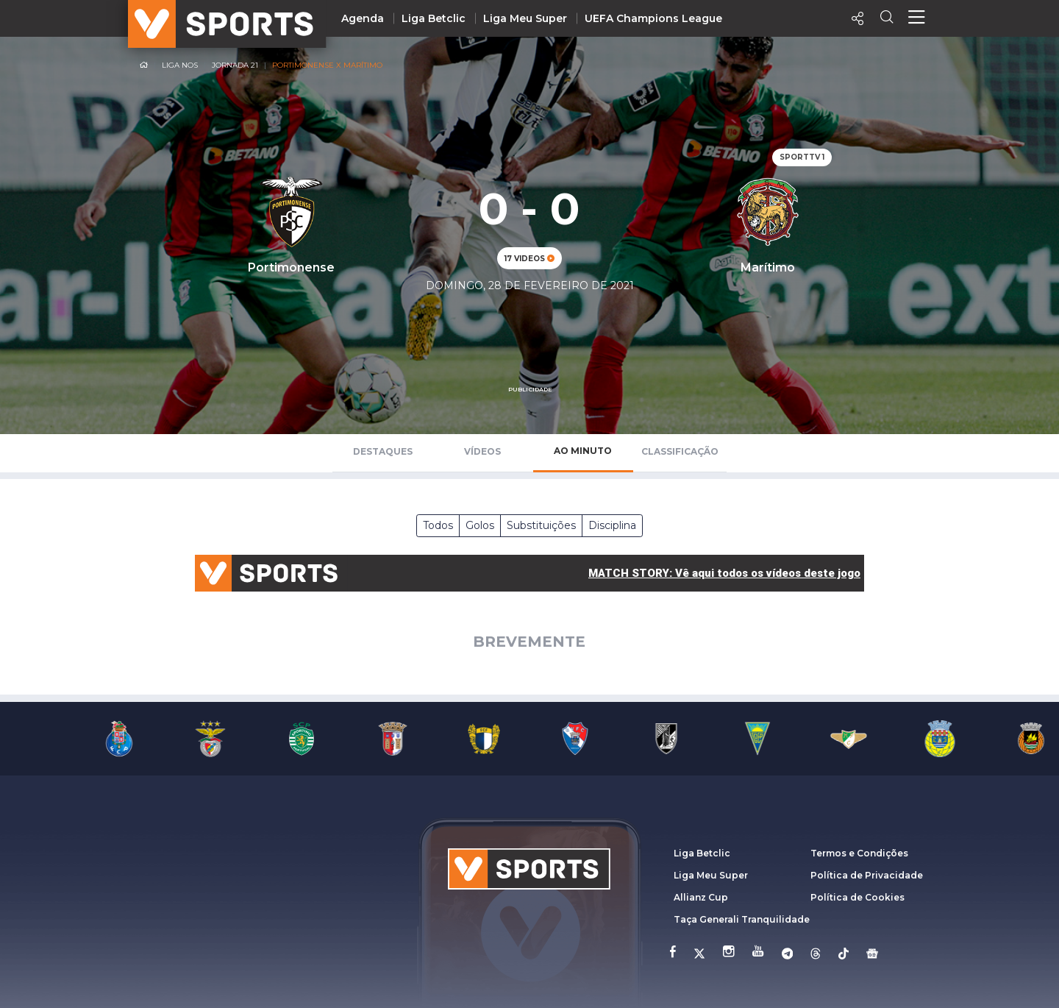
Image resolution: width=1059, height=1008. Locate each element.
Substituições (541, 525)
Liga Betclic (434, 18)
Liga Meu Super (525, 18)
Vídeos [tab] (482, 451)
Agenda (362, 18)
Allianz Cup (701, 897)
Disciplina (612, 525)
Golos (480, 525)
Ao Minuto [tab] (583, 450)
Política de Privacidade (866, 875)
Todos (438, 525)
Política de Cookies (857, 897)
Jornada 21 (235, 65)
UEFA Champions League (653, 18)
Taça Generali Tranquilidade (742, 919)
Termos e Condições (859, 853)
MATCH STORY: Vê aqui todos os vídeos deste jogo (724, 573)
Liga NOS (180, 65)
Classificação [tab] (680, 451)
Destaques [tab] (383, 451)
